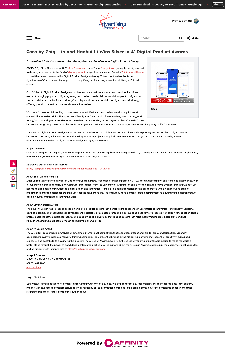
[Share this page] (193, 38)
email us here (33, 267)
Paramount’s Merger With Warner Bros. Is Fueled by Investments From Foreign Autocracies (63, 4)
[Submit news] (13, 163)
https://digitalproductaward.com (86, 249)
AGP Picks (9, 4)
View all (218, 4)
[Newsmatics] (13, 185)
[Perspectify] (13, 170)
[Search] (157, 38)
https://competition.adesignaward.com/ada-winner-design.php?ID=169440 (68, 168)
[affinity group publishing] (13, 178)
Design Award (108, 68)
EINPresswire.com (79, 68)
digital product (76, 72)
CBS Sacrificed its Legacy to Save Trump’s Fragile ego (170, 4)
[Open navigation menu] (33, 38)
